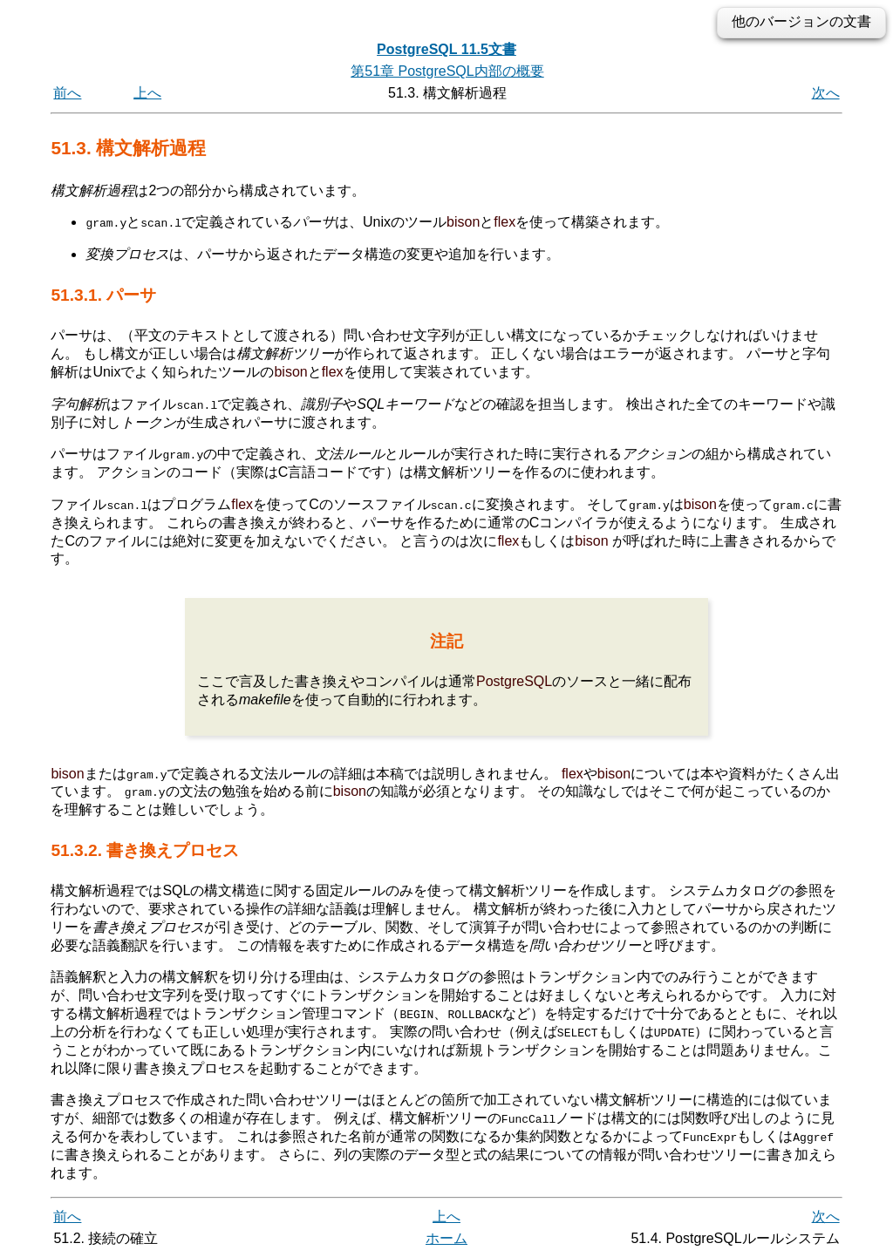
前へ (67, 92)
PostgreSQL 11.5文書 (446, 49)
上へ (147, 92)
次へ (826, 92)
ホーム (446, 1237)
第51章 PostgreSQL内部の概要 (447, 71)
